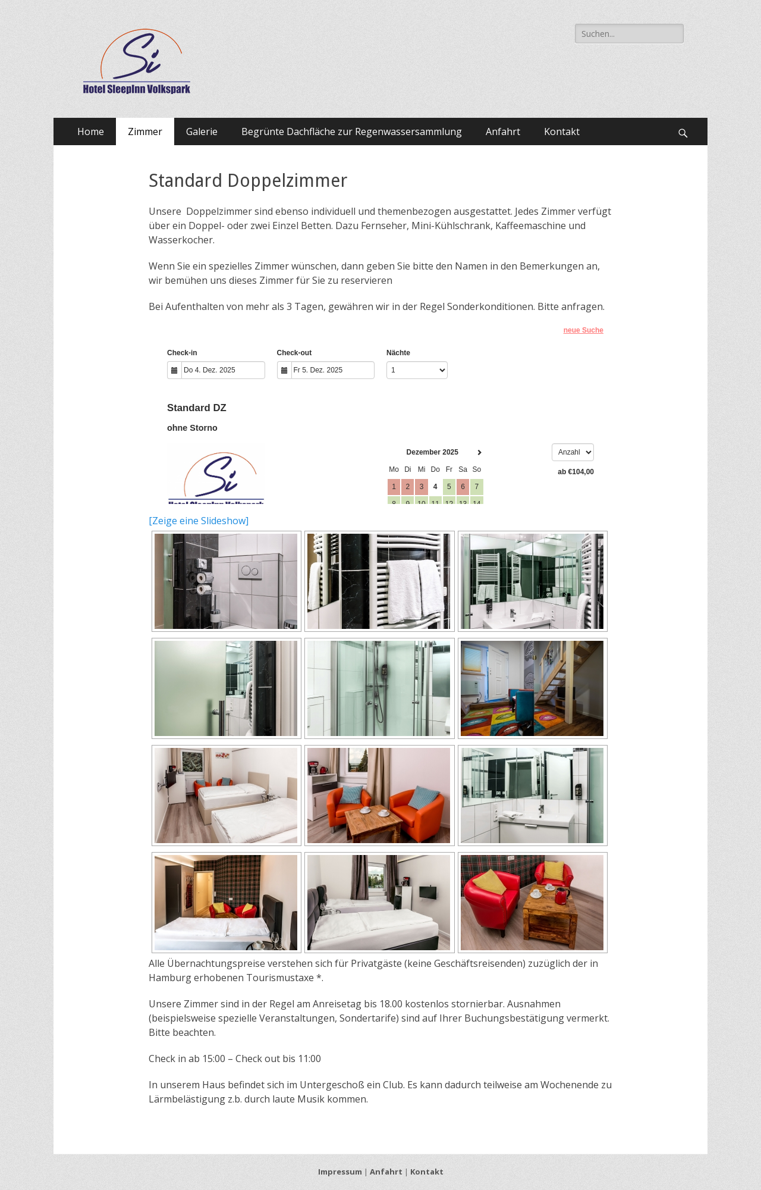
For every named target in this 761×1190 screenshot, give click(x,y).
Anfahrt (503, 131)
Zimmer (145, 131)
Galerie (202, 131)
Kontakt (562, 131)
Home (90, 131)
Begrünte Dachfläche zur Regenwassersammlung (351, 131)
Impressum (340, 1171)
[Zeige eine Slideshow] (199, 520)
